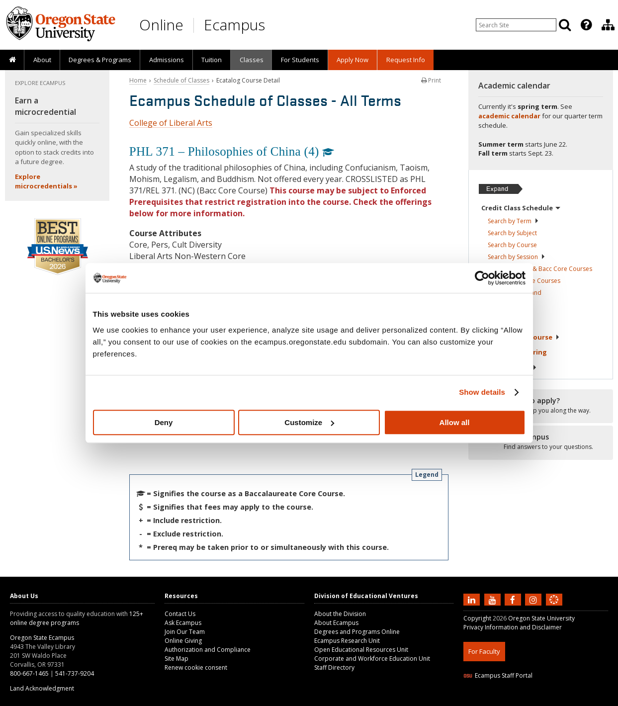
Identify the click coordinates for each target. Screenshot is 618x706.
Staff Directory (334, 667)
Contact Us (180, 614)
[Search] (564, 24)
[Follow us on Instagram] (534, 599)
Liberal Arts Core (524, 280)
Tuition (211, 59)
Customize (309, 422)
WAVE (563, 700)
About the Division (340, 614)
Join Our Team (185, 631)
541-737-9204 (74, 673)
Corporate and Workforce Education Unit (372, 658)
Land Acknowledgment (42, 688)
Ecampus (234, 24)
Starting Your (520, 337)
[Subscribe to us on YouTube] (493, 599)
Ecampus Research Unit (347, 640)
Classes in (514, 292)
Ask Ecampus (183, 622)
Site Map (176, 658)
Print (431, 80)
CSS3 (541, 700)
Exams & (514, 352)
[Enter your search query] (516, 24)
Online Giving (183, 640)
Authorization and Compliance (208, 649)
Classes (252, 59)
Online (161, 24)
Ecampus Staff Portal (497, 675)
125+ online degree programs (76, 618)
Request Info (405, 59)
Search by (513, 221)
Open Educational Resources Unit (361, 649)
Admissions (166, 59)
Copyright (477, 618)
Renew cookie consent (196, 667)
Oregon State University (541, 618)
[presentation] (585, 24)
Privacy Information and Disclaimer (512, 627)
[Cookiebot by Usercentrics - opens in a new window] (482, 277)
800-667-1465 (29, 673)
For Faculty (484, 651)
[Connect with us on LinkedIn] (472, 599)
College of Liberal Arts (170, 122)
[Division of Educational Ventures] (608, 24)
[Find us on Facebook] (514, 599)
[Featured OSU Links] (586, 24)
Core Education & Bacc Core (540, 269)
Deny (164, 422)
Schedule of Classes (181, 80)
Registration (506, 306)
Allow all (455, 422)
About (42, 59)
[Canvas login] (554, 607)
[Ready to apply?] (541, 406)
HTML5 (519, 700)
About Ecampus (336, 622)
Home (138, 80)
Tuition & (509, 367)
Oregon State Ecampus (42, 637)
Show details (482, 392)
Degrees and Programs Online (357, 631)
